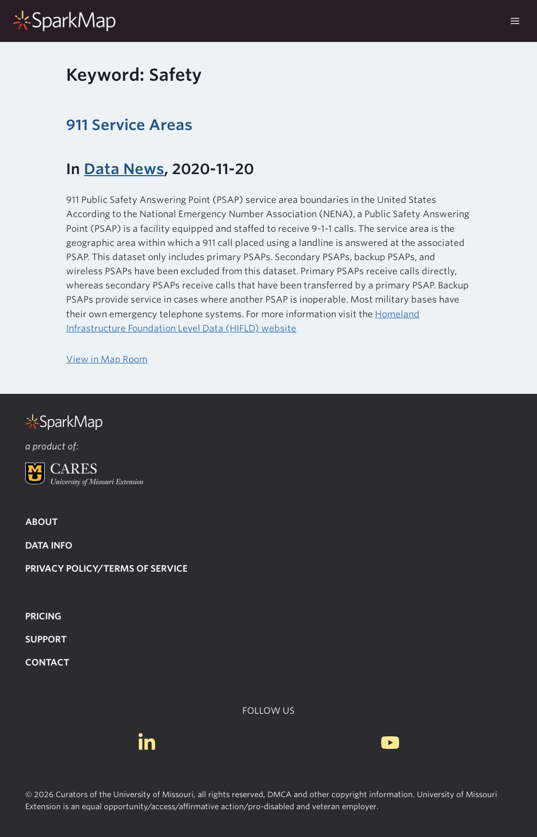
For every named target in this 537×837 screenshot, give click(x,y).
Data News (124, 169)
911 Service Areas (129, 125)
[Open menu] (514, 21)
